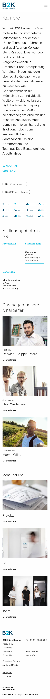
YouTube (7, 676)
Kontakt (16, 192)
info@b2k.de (32, 651)
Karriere (15, 184)
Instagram (7, 672)
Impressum (8, 687)
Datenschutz (9, 690)
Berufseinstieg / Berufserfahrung (32, 256)
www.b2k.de (32, 655)
